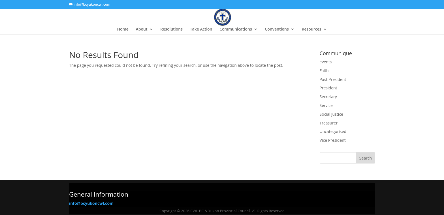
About (142, 29)
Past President (333, 79)
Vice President (333, 140)
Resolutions (171, 29)
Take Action (201, 29)
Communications (235, 29)
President (328, 88)
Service (326, 105)
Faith (324, 70)
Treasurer (329, 123)
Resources (311, 29)
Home (123, 29)
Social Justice (331, 114)
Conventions (277, 29)
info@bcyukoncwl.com (91, 203)
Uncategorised (333, 131)
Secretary (328, 96)
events (326, 61)
